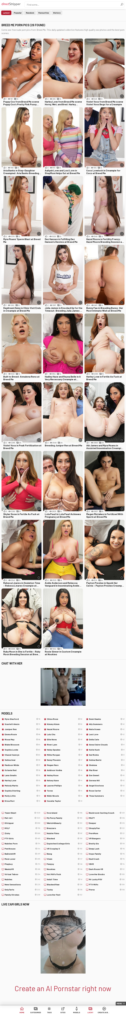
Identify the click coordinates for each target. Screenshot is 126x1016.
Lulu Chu (64, 734)
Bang (64, 854)
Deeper (107, 823)
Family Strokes (22, 895)
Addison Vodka (64, 770)
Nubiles (22, 879)
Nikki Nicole (64, 796)
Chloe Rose (64, 719)
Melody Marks (22, 785)
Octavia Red (22, 770)
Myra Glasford (22, 719)
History (57, 12)
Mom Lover (22, 859)
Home (22, 1013)
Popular (18, 12)
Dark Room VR (107, 869)
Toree (64, 791)
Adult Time (64, 879)
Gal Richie (107, 755)
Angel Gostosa (107, 785)
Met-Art (22, 818)
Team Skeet (22, 813)
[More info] (39, 96)
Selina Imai (22, 760)
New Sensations (22, 884)
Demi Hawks (107, 719)
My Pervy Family (64, 818)
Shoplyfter (107, 828)
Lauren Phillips (64, 785)
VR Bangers (107, 838)
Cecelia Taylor (64, 801)
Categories (36, 1013)
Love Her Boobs (107, 874)
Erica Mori (22, 801)
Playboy (22, 864)
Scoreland (64, 813)
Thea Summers (107, 796)
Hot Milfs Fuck (64, 874)
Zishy (22, 833)
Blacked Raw (64, 884)
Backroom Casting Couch (107, 813)
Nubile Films (64, 833)
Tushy (64, 889)
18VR (107, 864)
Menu (119, 1003)
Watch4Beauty (64, 823)
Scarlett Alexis (22, 724)
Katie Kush (107, 750)
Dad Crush (107, 859)
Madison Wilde (22, 765)
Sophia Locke (22, 750)
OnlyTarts (22, 889)
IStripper (22, 823)
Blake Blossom (22, 744)
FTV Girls (22, 838)
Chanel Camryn (22, 755)
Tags (49, 1013)
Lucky (90, 1013)
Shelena (107, 765)
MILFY (107, 818)
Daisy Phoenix (64, 760)
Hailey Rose (64, 775)
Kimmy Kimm (64, 724)
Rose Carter (107, 791)
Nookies (64, 869)
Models (77, 1013)
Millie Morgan (64, 755)
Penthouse (22, 849)
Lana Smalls (22, 775)
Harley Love (22, 780)
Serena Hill (107, 780)
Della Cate (107, 739)
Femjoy (64, 864)
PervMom (107, 833)
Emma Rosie (22, 734)
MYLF (22, 828)
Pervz (107, 889)
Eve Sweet (107, 775)
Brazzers (64, 828)
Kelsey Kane (64, 780)
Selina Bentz (107, 760)
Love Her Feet (64, 895)
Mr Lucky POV (107, 879)
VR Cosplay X (64, 849)
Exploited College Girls (64, 843)
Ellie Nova (64, 739)
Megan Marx (64, 765)
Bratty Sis (107, 843)
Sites (63, 1013)
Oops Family (107, 854)
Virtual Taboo (22, 874)
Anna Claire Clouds (107, 744)
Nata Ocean (107, 729)
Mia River (107, 770)
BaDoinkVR (22, 854)
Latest (6, 12)
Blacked (64, 838)
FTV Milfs (107, 884)
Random (30, 12)
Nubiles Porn (22, 843)
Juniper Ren (22, 729)
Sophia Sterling (22, 791)
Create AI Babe (104, 1013)
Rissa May (22, 739)
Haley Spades (64, 750)
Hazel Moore (64, 729)
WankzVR (22, 869)
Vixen (64, 859)
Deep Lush (107, 849)
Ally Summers (107, 724)
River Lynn (64, 744)
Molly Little (22, 796)
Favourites (43, 12)
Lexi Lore (107, 734)
